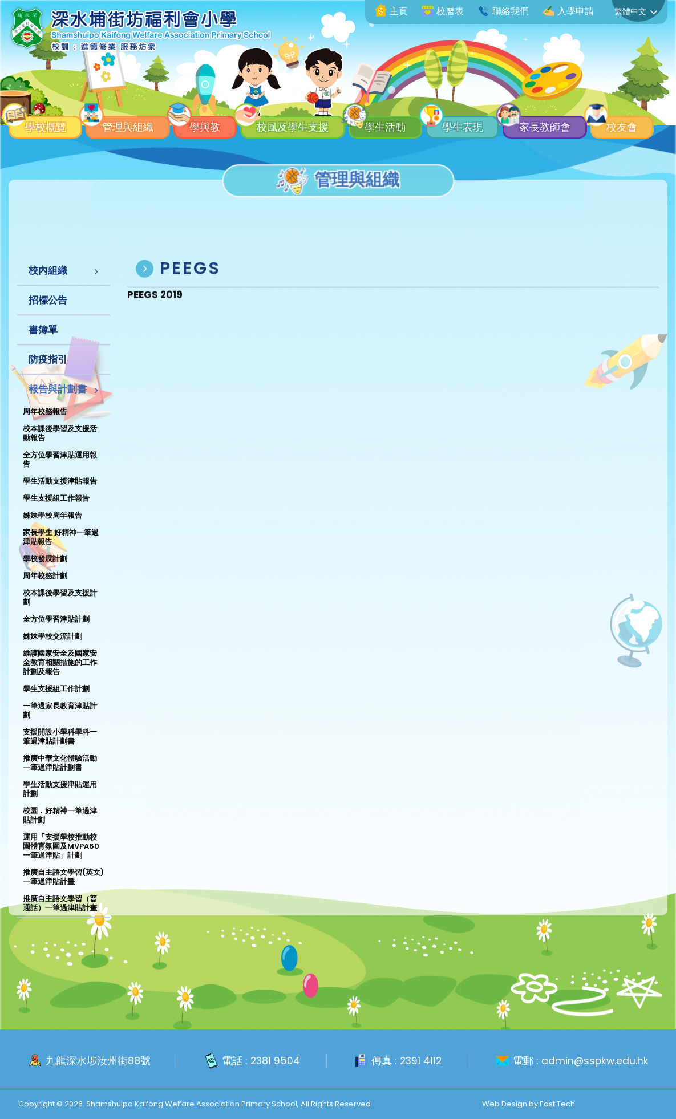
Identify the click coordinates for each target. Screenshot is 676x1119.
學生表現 (493, 99)
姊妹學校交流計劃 (52, 648)
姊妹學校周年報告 (52, 527)
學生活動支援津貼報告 (60, 493)
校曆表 (443, 11)
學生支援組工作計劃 (56, 701)
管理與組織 (133, 99)
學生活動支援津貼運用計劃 (60, 802)
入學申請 (568, 11)
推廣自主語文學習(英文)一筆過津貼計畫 (63, 889)
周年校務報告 (45, 424)
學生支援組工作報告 (56, 510)
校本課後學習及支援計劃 (60, 610)
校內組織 (48, 283)
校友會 (38, 124)
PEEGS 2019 (155, 310)
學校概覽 (44, 99)
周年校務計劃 (45, 588)
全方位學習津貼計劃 (56, 631)
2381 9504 (273, 1061)
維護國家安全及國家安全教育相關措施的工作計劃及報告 (60, 675)
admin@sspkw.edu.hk (596, 1061)
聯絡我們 (503, 11)
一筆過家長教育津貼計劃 (60, 723)
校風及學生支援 (310, 99)
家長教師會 (581, 99)
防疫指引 (48, 372)
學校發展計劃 (45, 571)
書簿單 (43, 342)
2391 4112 (420, 1061)
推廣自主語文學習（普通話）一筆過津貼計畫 (60, 916)
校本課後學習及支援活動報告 (60, 446)
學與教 (216, 99)
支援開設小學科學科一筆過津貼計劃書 (60, 749)
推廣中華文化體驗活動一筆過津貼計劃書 (60, 775)
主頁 (391, 11)
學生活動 (410, 99)
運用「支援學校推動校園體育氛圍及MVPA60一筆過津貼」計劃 (61, 858)
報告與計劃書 (58, 401)
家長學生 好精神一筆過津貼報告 (61, 550)
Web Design (504, 1103)
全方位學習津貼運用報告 (60, 472)
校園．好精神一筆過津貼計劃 (60, 828)
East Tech (557, 1103)
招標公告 (48, 312)
